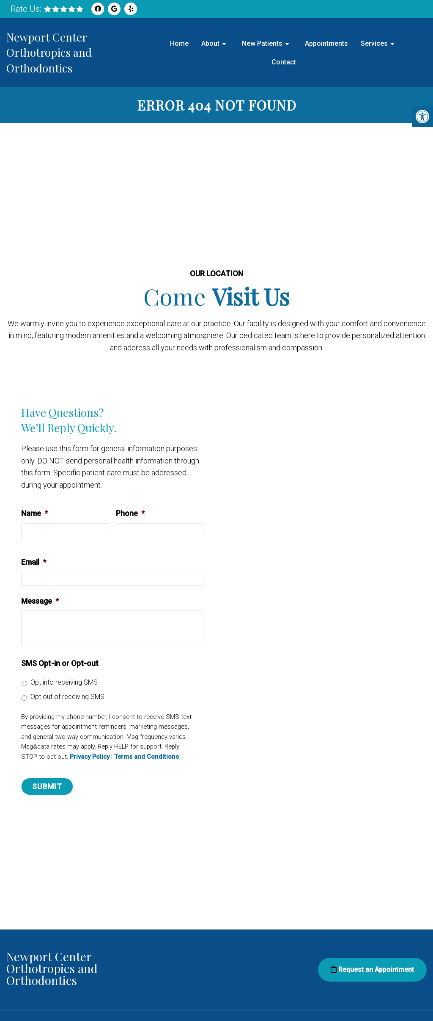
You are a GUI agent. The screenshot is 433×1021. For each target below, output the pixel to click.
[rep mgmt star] (63, 9)
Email (33, 562)
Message (40, 601)
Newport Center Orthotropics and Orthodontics (49, 52)
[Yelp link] (130, 9)
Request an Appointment (372, 970)
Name (34, 513)
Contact (283, 62)
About (210, 43)
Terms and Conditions (146, 757)
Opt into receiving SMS (64, 683)
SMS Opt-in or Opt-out (60, 663)
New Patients (262, 43)
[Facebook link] (97, 9)
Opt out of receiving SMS (67, 697)
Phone (130, 513)
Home (179, 43)
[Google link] (114, 9)
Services (374, 43)
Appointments (326, 43)
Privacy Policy (90, 757)
